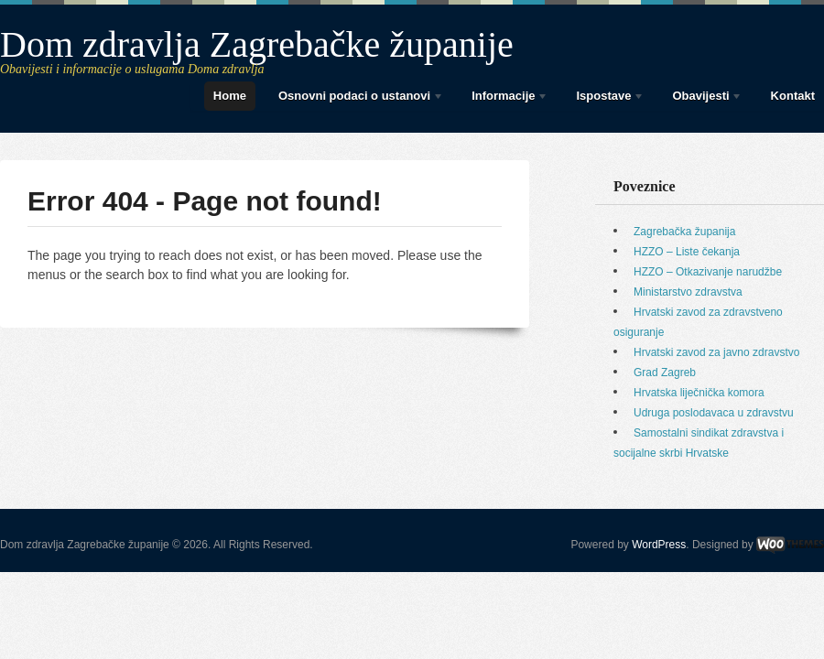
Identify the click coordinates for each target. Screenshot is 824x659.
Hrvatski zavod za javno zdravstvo (716, 352)
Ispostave (606, 99)
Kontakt (793, 96)
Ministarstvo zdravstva (688, 292)
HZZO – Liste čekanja (687, 251)
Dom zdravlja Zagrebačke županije (257, 44)
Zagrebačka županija (684, 231)
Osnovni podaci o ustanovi (356, 99)
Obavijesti (703, 99)
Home (229, 96)
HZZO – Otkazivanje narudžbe (708, 271)
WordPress (659, 544)
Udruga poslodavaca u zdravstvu (714, 412)
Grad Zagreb (665, 372)
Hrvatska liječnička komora (699, 392)
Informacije (505, 99)
